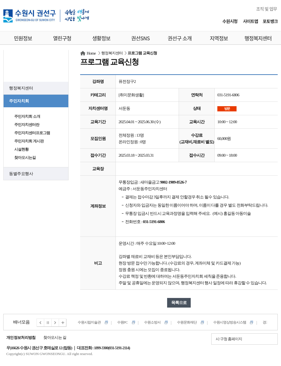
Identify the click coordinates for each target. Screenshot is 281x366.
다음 (55, 323)
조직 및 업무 (266, 8)
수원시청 (229, 21)
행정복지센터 (21, 88)
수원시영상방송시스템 (229, 322)
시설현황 (21, 149)
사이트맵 (250, 21)
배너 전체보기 (63, 323)
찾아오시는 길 (54, 338)
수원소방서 (152, 322)
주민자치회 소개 (27, 116)
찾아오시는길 (25, 158)
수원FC (122, 322)
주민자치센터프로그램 (32, 133)
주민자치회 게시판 (29, 141)
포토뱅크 (270, 21)
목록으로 (179, 302)
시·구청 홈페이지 (229, 339)
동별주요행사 (21, 173)
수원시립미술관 (89, 322)
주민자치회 (19, 101)
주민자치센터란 (26, 125)
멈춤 (48, 323)
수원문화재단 (187, 322)
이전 (40, 323)
